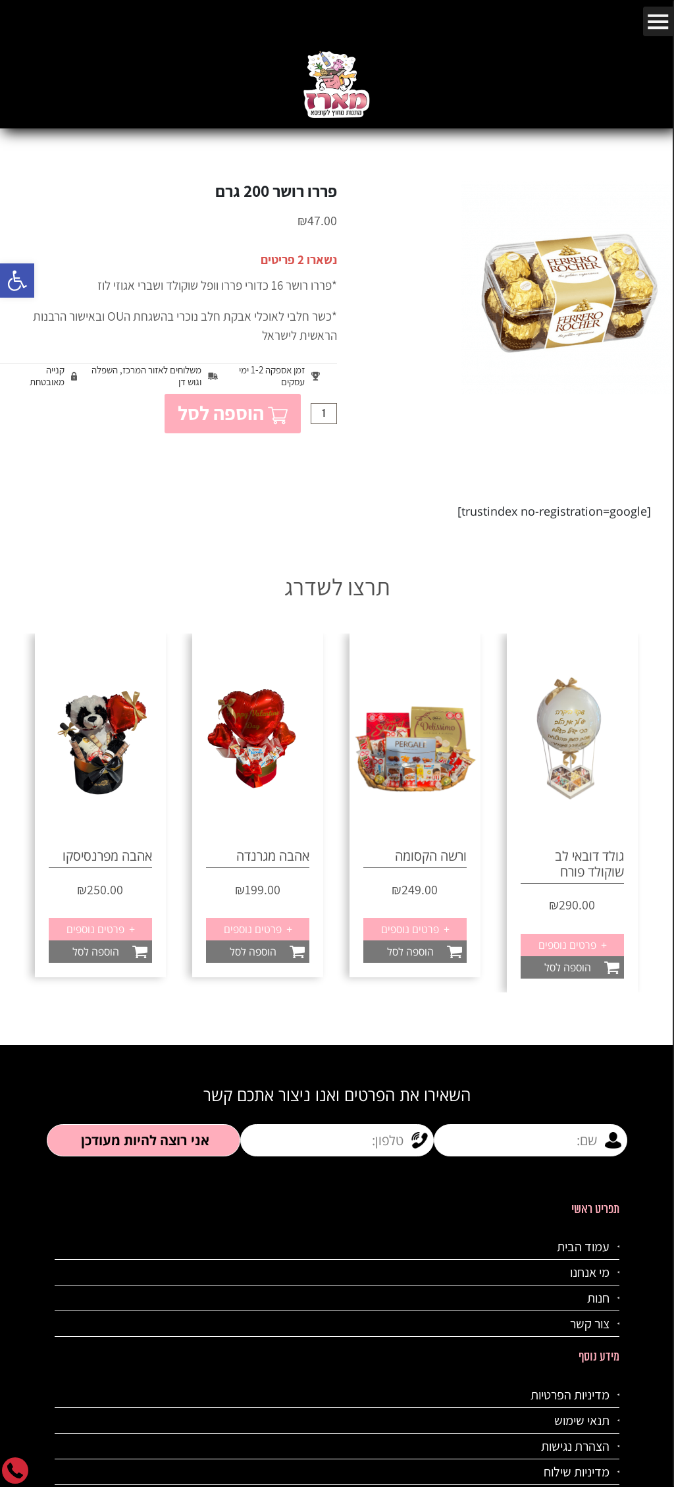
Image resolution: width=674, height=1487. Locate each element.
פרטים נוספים (414, 929)
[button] (17, 280)
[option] (415, 805)
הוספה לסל (233, 413)
